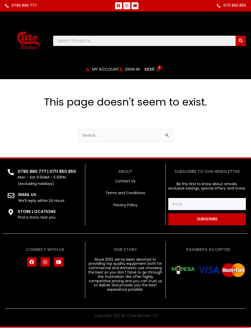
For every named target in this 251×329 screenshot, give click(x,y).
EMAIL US (27, 196)
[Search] (241, 41)
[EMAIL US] (11, 196)
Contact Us (125, 182)
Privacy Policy (125, 206)
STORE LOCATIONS (37, 212)
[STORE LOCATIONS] (11, 213)
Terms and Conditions (125, 194)
